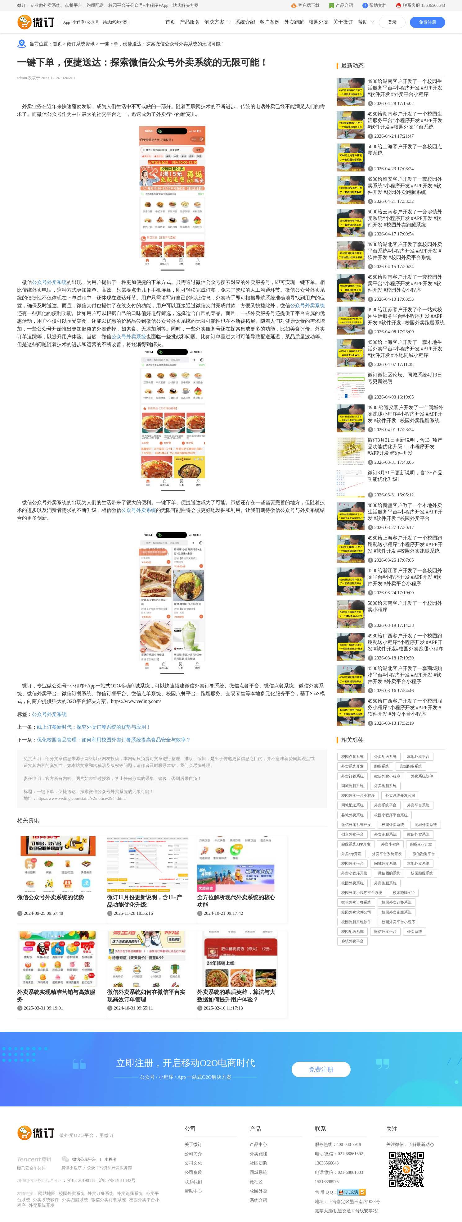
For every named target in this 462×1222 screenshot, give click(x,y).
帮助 (363, 22)
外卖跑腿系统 (385, 786)
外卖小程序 (390, 844)
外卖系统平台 (385, 805)
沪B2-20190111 (81, 1180)
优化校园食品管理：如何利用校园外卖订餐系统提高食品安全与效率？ (114, 739)
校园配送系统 (352, 931)
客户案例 (270, 22)
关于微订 (343, 22)
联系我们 (193, 1181)
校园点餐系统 (352, 757)
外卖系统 (414, 931)
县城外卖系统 (352, 815)
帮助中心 (193, 1191)
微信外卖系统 (418, 834)
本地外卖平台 (418, 757)
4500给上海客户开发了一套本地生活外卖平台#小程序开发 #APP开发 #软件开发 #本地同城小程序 (405, 349)
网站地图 (47, 1193)
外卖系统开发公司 (400, 795)
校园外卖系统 (393, 825)
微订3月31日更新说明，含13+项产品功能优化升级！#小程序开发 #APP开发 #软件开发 (405, 446)
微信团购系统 (389, 873)
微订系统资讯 (81, 43)
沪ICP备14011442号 (117, 1180)
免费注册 (427, 22)
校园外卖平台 (352, 863)
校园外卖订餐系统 (396, 902)
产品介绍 (344, 5)
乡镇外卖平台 (352, 941)
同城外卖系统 (426, 825)
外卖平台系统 (418, 805)
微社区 (256, 1181)
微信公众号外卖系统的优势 (50, 897)
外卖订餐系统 (352, 776)
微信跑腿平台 (424, 854)
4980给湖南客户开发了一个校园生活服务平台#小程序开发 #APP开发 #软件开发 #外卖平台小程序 (405, 88)
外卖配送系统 (385, 757)
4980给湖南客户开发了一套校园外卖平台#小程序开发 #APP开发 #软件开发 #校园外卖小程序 (405, 283)
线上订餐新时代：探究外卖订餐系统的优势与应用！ (94, 727)
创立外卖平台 (352, 834)
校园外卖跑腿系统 (396, 912)
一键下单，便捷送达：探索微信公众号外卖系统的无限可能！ (162, 43)
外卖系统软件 (422, 776)
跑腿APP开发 (421, 844)
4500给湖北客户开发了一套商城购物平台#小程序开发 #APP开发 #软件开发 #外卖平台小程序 (405, 675)
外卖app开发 (351, 854)
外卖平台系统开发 (387, 854)
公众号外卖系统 (49, 282)
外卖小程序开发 (354, 873)
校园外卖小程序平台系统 (361, 893)
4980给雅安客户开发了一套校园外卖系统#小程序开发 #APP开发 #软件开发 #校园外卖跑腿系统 (405, 185)
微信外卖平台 (385, 931)
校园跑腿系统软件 (356, 922)
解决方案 (214, 22)
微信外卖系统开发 (356, 825)
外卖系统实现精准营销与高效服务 (56, 996)
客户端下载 (309, 5)
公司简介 (193, 1153)
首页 (170, 22)
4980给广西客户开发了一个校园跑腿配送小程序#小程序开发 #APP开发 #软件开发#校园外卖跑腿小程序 (405, 642)
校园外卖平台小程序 (358, 795)
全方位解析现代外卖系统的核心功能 (236, 901)
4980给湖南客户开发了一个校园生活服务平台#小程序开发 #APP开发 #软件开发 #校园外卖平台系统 (405, 120)
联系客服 (424, 5)
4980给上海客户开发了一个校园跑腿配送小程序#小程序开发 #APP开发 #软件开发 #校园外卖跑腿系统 (405, 544)
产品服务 (190, 22)
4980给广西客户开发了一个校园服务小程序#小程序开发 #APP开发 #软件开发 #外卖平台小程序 (405, 707)
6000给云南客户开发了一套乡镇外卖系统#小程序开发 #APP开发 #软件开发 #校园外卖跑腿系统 (405, 218)
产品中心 (258, 1144)
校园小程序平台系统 (391, 815)
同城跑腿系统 (352, 786)
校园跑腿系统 (422, 873)
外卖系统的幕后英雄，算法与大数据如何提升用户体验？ (236, 996)
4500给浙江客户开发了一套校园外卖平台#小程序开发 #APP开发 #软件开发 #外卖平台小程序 (405, 577)
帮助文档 (378, 5)
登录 (392, 22)
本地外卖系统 (418, 863)
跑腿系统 (381, 766)
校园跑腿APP (404, 893)
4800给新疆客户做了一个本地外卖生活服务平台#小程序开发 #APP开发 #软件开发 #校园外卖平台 (405, 512)
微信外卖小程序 (387, 776)
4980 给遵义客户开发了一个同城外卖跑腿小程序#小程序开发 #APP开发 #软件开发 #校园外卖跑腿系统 (405, 414)
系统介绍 (245, 22)
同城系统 (258, 1172)
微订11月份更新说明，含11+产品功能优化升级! (144, 901)
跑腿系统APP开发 (355, 844)
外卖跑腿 (294, 22)
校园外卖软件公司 (356, 912)
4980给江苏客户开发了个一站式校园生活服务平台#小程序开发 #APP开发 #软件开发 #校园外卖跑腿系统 (406, 316)
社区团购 (258, 1163)
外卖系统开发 (352, 766)
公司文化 (193, 1163)
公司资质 (193, 1172)
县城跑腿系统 (411, 766)
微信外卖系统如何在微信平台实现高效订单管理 (146, 996)
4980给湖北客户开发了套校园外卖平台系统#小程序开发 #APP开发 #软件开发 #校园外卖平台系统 (405, 251)
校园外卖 (319, 22)
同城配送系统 (352, 805)
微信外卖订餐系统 (356, 902)
